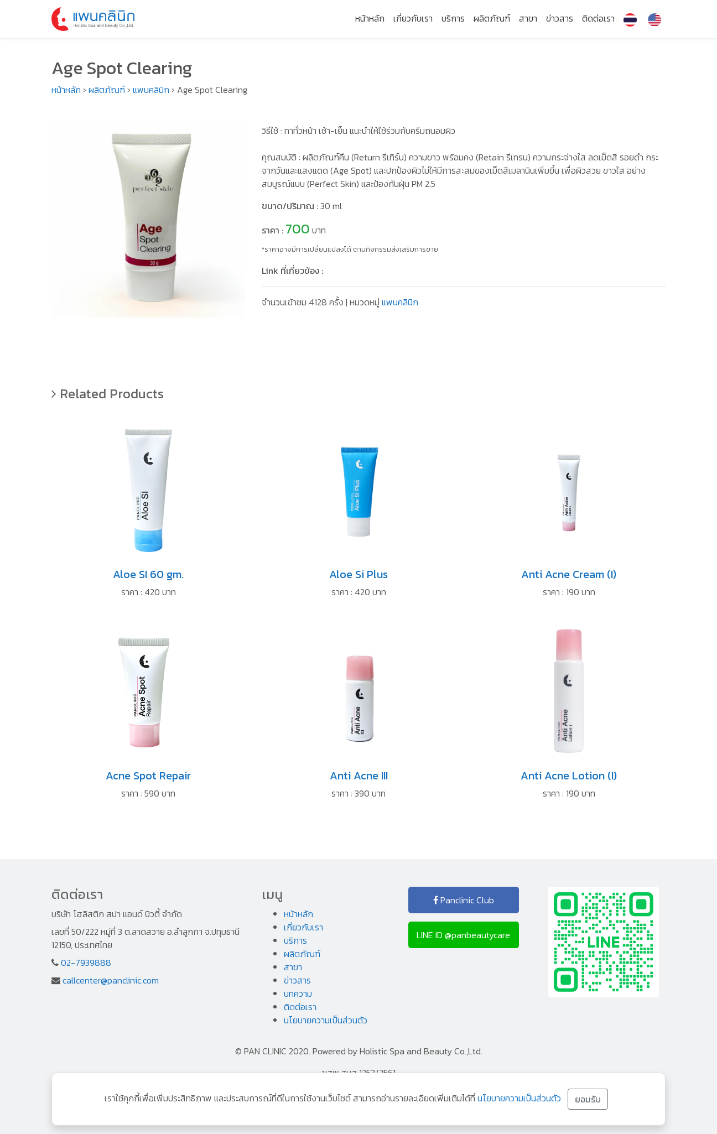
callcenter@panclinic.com (111, 980)
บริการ (453, 18)
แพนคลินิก (151, 89)
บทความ (298, 993)
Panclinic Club (463, 900)
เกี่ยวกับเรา (413, 18)
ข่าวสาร (559, 18)
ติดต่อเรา (598, 18)
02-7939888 (86, 962)
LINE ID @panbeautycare (463, 934)
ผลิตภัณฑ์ (492, 18)
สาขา (528, 18)
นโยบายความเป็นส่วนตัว (325, 1020)
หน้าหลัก (370, 18)
